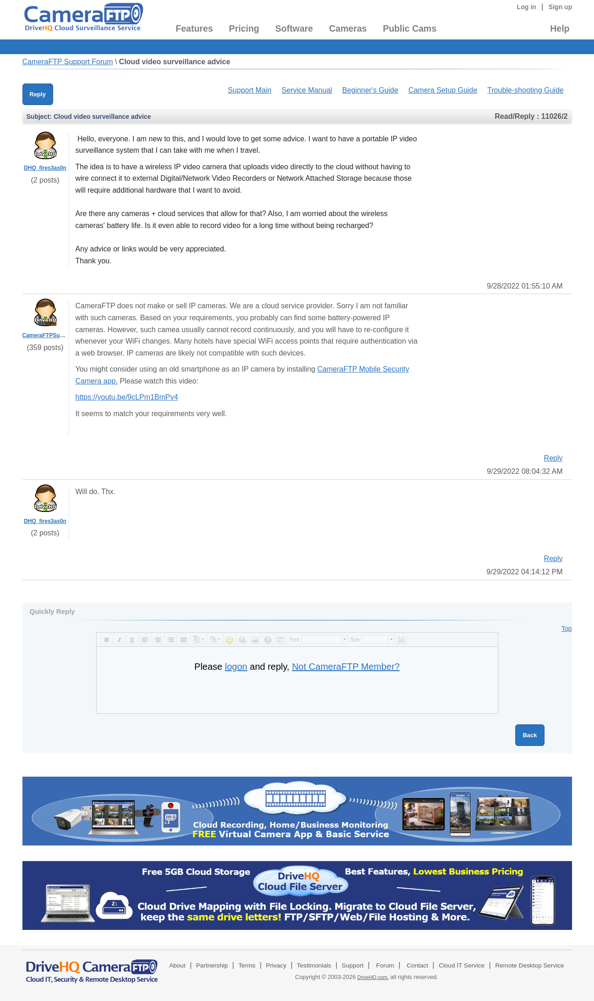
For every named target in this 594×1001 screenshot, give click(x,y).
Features (194, 28)
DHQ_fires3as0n (45, 168)
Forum (385, 965)
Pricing (244, 28)
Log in (526, 7)
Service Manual (307, 90)
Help (559, 28)
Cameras (347, 28)
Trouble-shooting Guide (525, 90)
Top (566, 628)
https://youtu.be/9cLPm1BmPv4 (127, 397)
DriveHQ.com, (372, 977)
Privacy (276, 965)
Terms (247, 965)
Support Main (249, 90)
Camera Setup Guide (443, 90)
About (177, 965)
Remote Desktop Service (529, 965)
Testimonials (314, 965)
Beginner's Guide (370, 90)
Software (294, 28)
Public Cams (409, 28)
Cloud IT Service (462, 965)
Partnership (212, 965)
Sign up (560, 7)
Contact (417, 965)
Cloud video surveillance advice (174, 62)
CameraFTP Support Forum (67, 62)
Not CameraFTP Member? (345, 667)
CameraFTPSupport (48, 335)
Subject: (39, 116)
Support (353, 965)
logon (236, 667)
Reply (38, 94)
